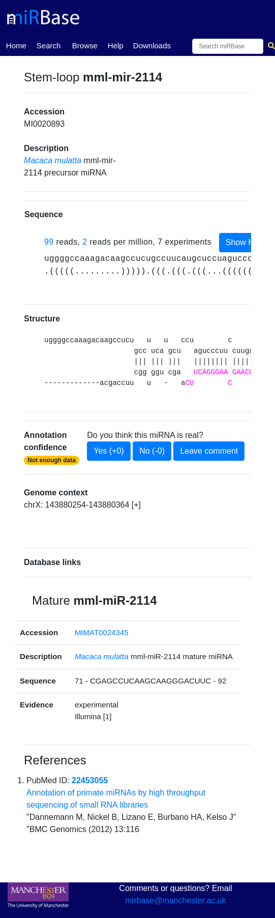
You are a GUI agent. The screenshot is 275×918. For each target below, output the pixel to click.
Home (16, 45)
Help (116, 45)
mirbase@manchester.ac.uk (175, 900)
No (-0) (152, 451)
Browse (85, 45)
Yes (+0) (109, 451)
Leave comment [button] (209, 451)
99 (49, 242)
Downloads (152, 45)
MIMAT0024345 (102, 632)
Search (49, 45)
